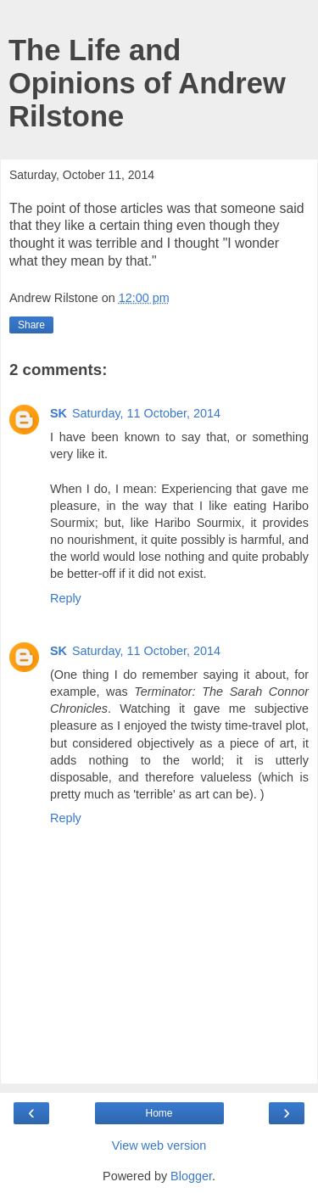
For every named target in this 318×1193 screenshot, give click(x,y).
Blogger (191, 1176)
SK (58, 413)
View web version (159, 1145)
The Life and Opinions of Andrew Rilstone (147, 83)
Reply (65, 598)
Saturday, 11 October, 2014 (146, 413)
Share (31, 325)
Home (158, 1113)
